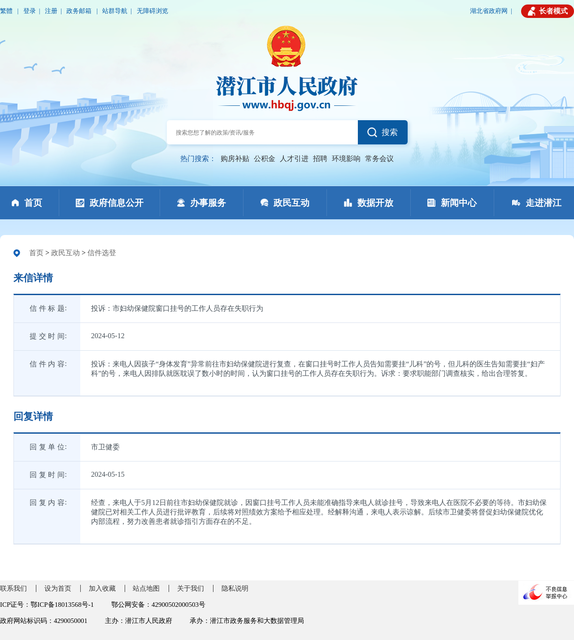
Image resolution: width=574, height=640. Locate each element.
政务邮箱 (79, 11)
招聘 (320, 158)
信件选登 (101, 253)
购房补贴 (235, 158)
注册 (51, 11)
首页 (36, 253)
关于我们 (190, 588)
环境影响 (346, 158)
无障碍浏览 (152, 11)
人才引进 (294, 158)
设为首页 (57, 588)
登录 (29, 11)
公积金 (264, 158)
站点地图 (146, 588)
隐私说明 (235, 588)
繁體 (7, 11)
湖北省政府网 (489, 11)
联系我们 (13, 588)
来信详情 (33, 277)
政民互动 (65, 253)
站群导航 (114, 11)
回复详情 (33, 416)
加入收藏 (102, 588)
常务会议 (379, 158)
